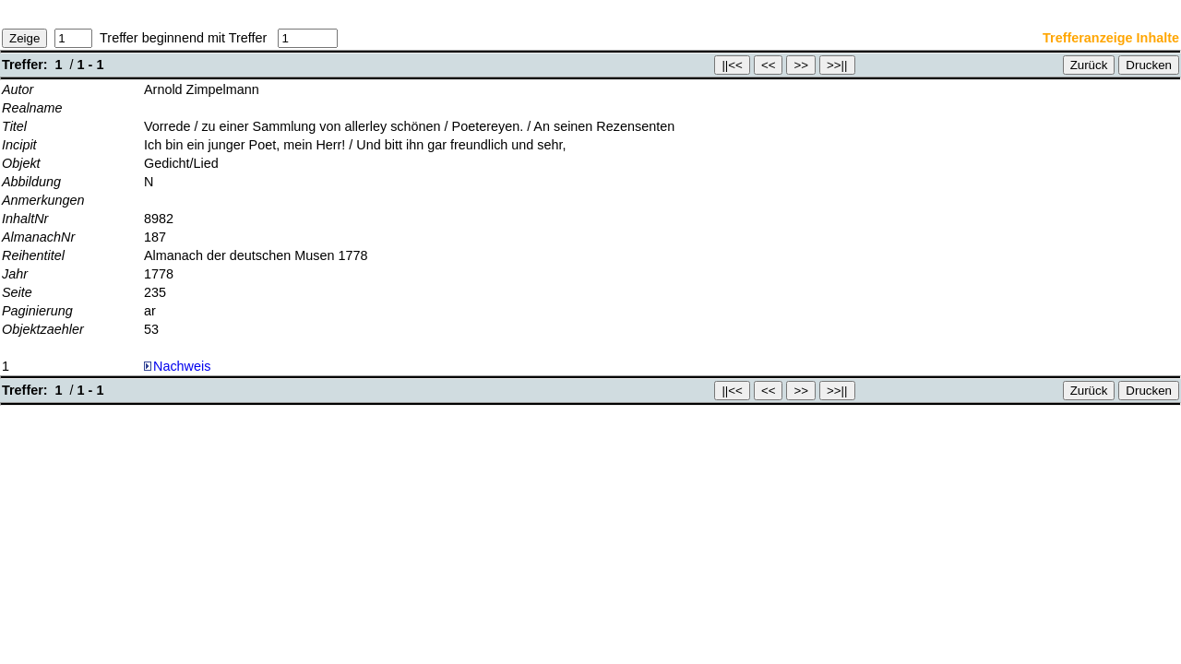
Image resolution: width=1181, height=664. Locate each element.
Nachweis (177, 366)
